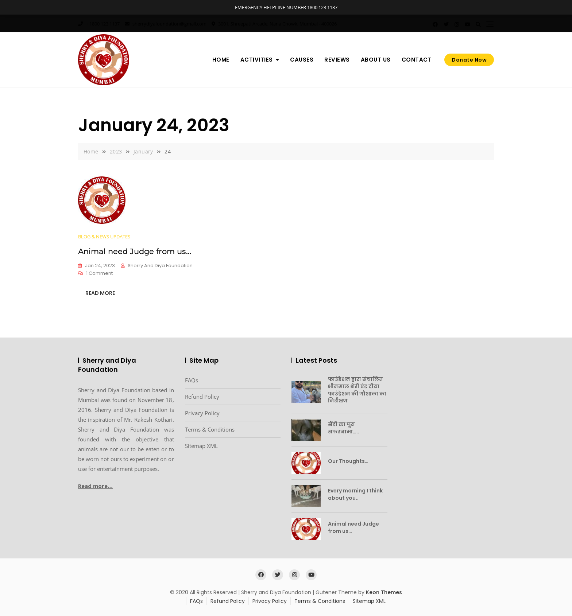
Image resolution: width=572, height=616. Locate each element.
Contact (417, 59)
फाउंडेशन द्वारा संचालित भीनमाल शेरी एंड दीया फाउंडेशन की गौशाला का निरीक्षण (357, 389)
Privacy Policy (202, 413)
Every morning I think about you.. (355, 494)
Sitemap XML (201, 445)
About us (376, 59)
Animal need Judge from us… (135, 251)
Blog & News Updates (104, 236)
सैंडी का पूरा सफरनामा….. (343, 428)
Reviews (337, 59)
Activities (256, 59)
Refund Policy (202, 396)
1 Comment (99, 273)
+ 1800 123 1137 (99, 23)
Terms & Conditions (210, 429)
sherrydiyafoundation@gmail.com (165, 23)
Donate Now (469, 59)
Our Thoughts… (348, 461)
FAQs (191, 380)
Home (220, 59)
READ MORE (100, 293)
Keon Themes (384, 592)
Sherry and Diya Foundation (160, 265)
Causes (301, 59)
